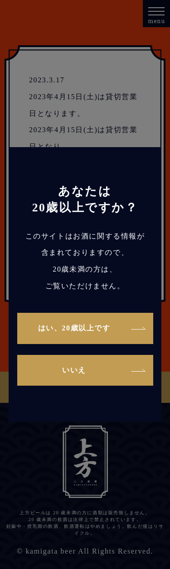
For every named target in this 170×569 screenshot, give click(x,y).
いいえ (74, 370)
